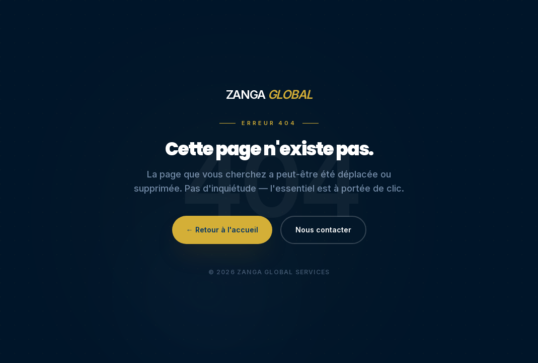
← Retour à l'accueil (222, 229)
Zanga (269, 94)
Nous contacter (323, 229)
